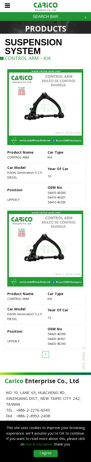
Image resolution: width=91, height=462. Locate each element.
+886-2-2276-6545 (33, 410)
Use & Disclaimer (39, 445)
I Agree (45, 453)
